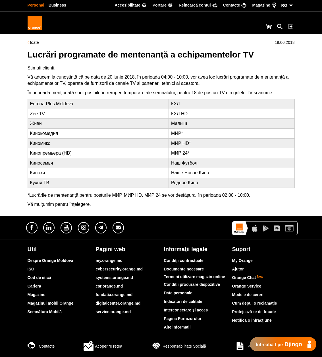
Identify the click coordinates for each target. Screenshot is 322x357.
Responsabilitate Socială (178, 346)
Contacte (41, 346)
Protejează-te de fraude (254, 311)
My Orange (242, 260)
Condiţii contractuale (183, 260)
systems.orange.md (114, 277)
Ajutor (238, 269)
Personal (36, 5)
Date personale (178, 293)
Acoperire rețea (103, 346)
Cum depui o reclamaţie (254, 303)
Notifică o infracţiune (252, 320)
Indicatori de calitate (183, 301)
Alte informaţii (177, 327)
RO (284, 5)
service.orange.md (113, 311)
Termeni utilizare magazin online (194, 276)
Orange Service (246, 286)
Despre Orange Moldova (50, 260)
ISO (31, 269)
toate (33, 42)
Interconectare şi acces (186, 310)
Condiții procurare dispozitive (192, 284)
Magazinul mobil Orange (51, 303)
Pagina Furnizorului (182, 318)
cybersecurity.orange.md (119, 269)
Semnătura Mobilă (45, 311)
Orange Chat (247, 277)
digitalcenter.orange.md (118, 303)
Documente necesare (184, 269)
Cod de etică (39, 277)
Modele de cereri (248, 294)
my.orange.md (109, 260)
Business (57, 5)
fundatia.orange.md (114, 294)
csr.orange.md (109, 286)
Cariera (34, 286)
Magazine (36, 294)
